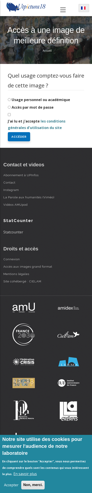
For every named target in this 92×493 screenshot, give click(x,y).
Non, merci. (33, 485)
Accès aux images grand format (27, 266)
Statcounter (13, 232)
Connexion (11, 259)
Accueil (47, 51)
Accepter (11, 484)
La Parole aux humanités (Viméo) (28, 197)
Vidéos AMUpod (15, 204)
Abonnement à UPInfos (21, 175)
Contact (9, 182)
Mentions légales (16, 274)
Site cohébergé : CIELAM (22, 281)
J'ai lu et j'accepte (36, 124)
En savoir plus (25, 473)
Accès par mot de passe (33, 107)
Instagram (11, 190)
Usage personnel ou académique (41, 99)
